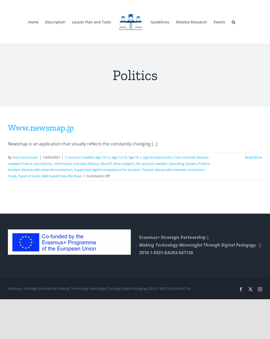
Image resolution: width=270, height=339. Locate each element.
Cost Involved (184, 157)
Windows (75, 176)
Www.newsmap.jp (41, 128)
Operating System (182, 163)
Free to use (30, 163)
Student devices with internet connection (40, 169)
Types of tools (29, 176)
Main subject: (124, 163)
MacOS (106, 163)
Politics (203, 163)
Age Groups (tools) (157, 157)
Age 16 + (134, 157)
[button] (233, 22)
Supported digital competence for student (107, 169)
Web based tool (53, 176)
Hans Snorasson (25, 157)
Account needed (81, 157)
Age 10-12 (102, 157)
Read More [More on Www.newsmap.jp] (253, 157)
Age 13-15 (119, 157)
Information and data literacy (76, 163)
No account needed (151, 163)
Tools (12, 176)
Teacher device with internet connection (173, 169)
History (46, 163)
